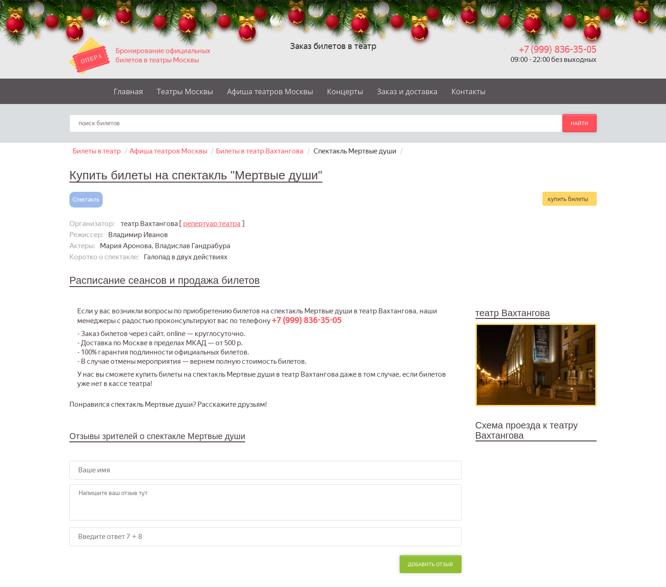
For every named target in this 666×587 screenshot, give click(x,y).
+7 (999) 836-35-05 (558, 49)
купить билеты (568, 199)
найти (579, 123)
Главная (128, 91)
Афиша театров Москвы (270, 91)
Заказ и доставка (407, 91)
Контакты (468, 91)
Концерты (345, 91)
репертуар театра (211, 224)
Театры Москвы (185, 91)
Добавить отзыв (430, 564)
